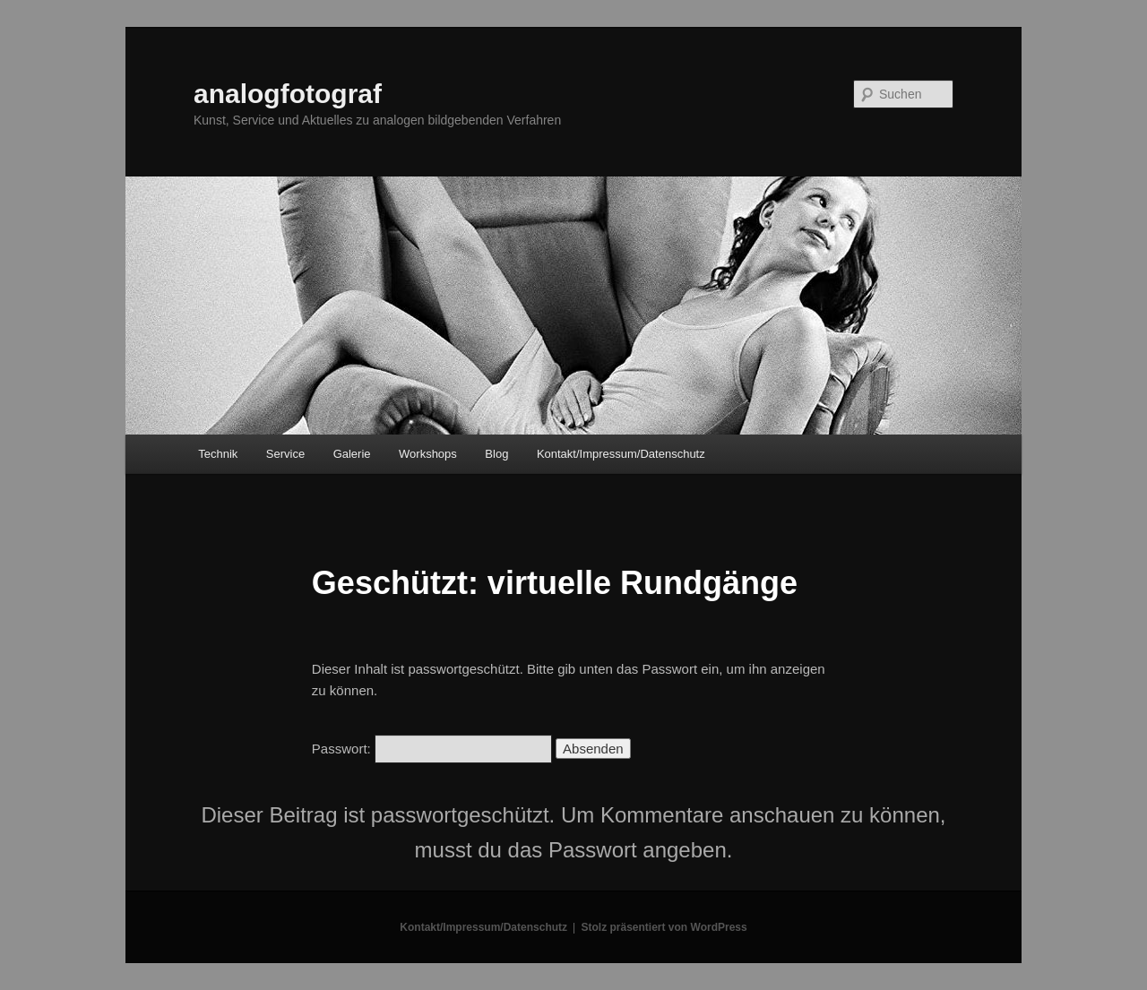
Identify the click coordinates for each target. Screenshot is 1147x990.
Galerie (352, 454)
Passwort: (432, 748)
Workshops (428, 454)
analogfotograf (288, 93)
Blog (496, 454)
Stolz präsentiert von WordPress (664, 927)
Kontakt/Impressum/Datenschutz (621, 454)
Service (285, 454)
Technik (217, 454)
